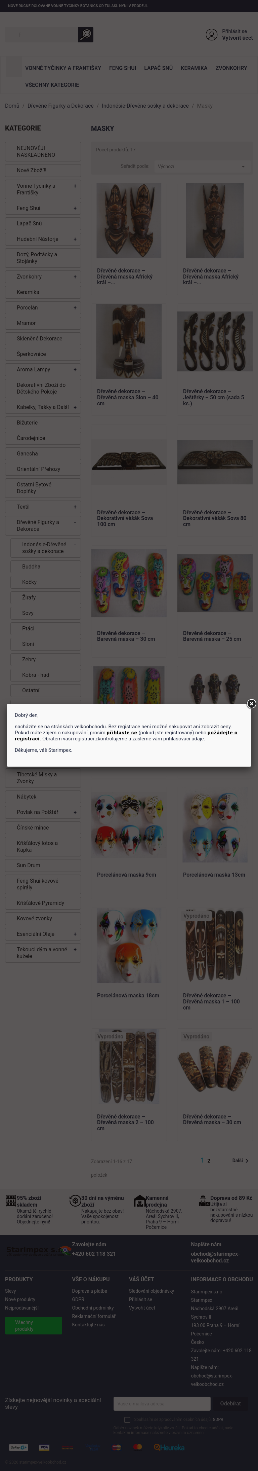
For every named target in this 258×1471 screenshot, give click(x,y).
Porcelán (27, 307)
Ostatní (30, 690)
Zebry (29, 659)
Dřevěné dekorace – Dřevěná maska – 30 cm (212, 1120)
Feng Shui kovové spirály (37, 884)
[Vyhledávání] (49, 34)
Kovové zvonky (34, 918)
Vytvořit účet (237, 38)
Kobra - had (35, 675)
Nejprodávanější (22, 1308)
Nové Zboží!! (31, 170)
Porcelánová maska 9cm (126, 875)
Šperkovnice (31, 354)
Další (241, 1161)
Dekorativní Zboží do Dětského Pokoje (41, 388)
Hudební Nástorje (37, 239)
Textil (23, 507)
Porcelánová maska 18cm (128, 996)
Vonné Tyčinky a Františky (63, 68)
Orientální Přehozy (38, 469)
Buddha (31, 566)
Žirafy (29, 597)
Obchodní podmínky (93, 1308)
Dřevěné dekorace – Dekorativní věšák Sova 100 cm (125, 518)
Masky (23, 737)
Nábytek (26, 797)
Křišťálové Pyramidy (40, 903)
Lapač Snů (158, 68)
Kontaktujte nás (88, 1324)
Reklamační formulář (94, 1316)
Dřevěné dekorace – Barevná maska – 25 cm (212, 636)
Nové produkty (20, 1299)
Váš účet (141, 1279)
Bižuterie (27, 422)
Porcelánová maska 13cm (214, 875)
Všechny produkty (24, 1326)
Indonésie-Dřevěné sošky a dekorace (44, 547)
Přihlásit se (234, 31)
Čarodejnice (31, 438)
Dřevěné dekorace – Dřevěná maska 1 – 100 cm (211, 1001)
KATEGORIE (23, 128)
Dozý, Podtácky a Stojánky (37, 257)
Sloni (28, 644)
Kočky (29, 582)
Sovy (28, 613)
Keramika (194, 68)
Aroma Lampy (33, 369)
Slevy (10, 1291)
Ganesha (27, 453)
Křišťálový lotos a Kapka (37, 846)
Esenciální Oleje (35, 934)
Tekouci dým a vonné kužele (42, 952)
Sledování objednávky (151, 1291)
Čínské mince (33, 827)
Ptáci (28, 628)
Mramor (26, 323)
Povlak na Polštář (37, 812)
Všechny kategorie (52, 85)
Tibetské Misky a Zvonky (37, 777)
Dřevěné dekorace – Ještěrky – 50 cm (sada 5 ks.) (213, 397)
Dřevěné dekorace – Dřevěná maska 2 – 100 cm (125, 1123)
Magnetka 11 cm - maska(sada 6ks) (205, 757)
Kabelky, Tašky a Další (43, 407)
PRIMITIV (33, 721)
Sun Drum (28, 865)
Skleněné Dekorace (39, 338)
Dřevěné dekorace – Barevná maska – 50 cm (126, 757)
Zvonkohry (231, 68)
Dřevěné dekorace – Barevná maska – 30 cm (126, 636)
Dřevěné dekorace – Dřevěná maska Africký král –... (125, 277)
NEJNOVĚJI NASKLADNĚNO (36, 151)
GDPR (78, 1299)
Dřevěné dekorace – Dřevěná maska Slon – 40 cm (128, 397)
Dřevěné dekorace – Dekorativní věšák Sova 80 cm (215, 518)
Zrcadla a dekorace (45, 706)
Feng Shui (122, 68)
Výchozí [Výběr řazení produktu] (202, 166)
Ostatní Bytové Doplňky (34, 487)
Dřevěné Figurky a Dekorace (38, 525)
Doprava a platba (90, 1291)
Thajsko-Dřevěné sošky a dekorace (42, 755)
